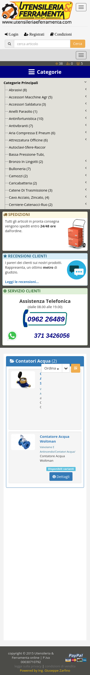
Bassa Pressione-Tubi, (27, 154)
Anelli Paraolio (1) (47, 111)
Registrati (36, 34)
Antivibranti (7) (47, 125)
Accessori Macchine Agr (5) (47, 97)
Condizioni (63, 34)
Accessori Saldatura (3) (47, 104)
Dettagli (61, 476)
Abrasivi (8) (47, 89)
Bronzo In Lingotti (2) (47, 161)
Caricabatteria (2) (47, 183)
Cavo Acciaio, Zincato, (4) (47, 197)
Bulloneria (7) (47, 168)
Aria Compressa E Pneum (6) (47, 132)
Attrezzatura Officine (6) (47, 140)
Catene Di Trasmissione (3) (47, 190)
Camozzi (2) (47, 175)
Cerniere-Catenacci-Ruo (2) (47, 204)
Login (13, 34)
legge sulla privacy (27, 666)
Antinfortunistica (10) (47, 118)
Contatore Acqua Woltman (54, 439)
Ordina (51, 368)
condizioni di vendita (60, 666)
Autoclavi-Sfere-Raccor (27, 147)
